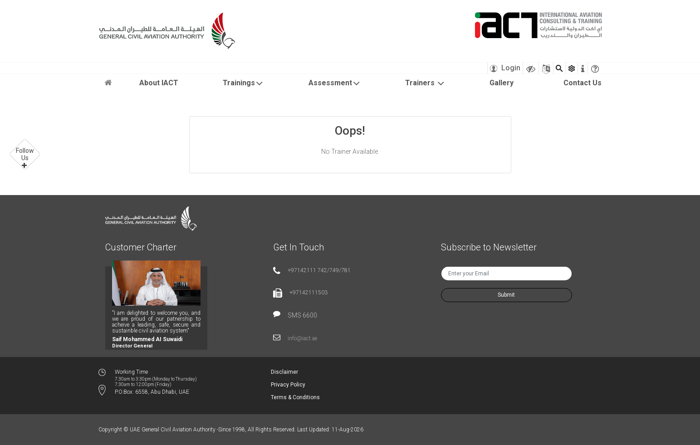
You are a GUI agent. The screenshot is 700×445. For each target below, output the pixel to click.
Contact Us (582, 82)
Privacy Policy (288, 384)
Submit (506, 295)
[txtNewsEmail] (506, 273)
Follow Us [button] (25, 154)
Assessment (334, 83)
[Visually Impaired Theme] (530, 68)
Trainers (425, 83)
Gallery (502, 82)
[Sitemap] (546, 68)
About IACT (158, 82)
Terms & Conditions (295, 397)
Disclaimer (284, 372)
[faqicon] (595, 68)
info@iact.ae (302, 338)
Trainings (243, 83)
